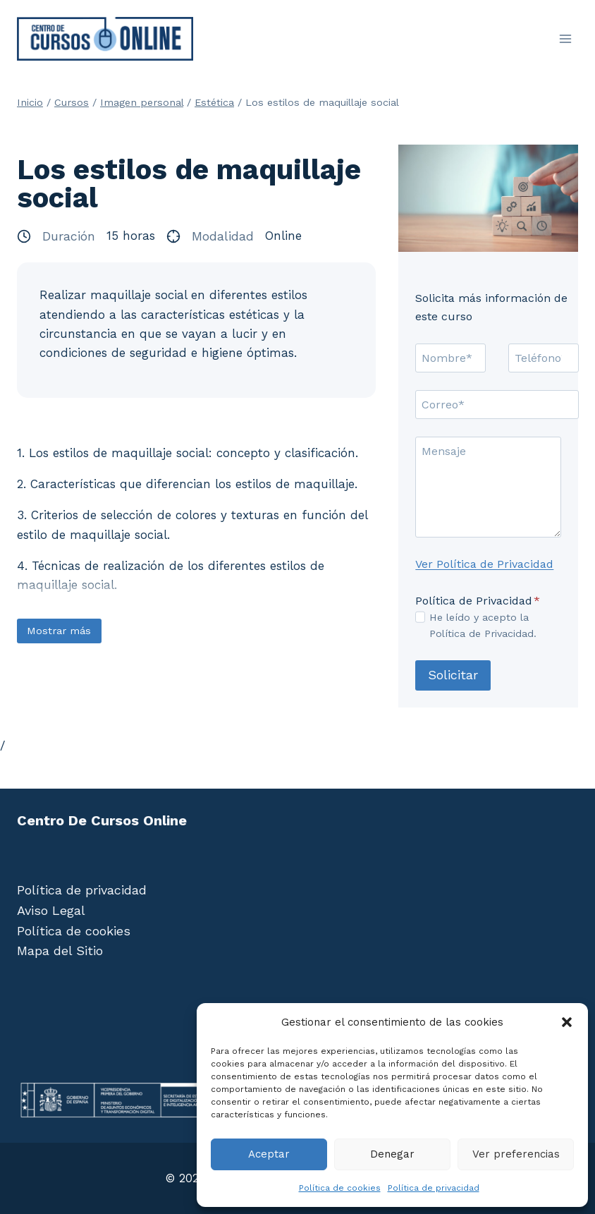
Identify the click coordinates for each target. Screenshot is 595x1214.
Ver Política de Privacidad (484, 564)
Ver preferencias (516, 1154)
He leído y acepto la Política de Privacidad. (482, 625)
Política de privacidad (433, 1188)
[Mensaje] (488, 487)
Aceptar (269, 1154)
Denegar (392, 1154)
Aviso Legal (51, 910)
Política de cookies (340, 1188)
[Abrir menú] (565, 38)
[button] (567, 1022)
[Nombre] (450, 358)
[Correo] (497, 404)
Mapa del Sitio (60, 950)
